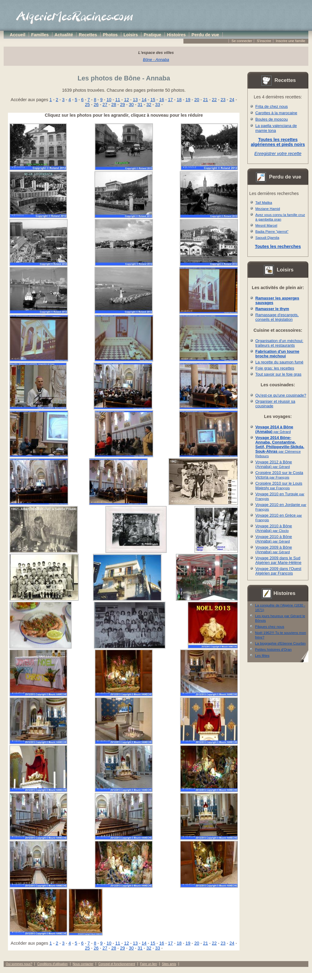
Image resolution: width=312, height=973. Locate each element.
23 (223, 99)
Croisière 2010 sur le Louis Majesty (278, 485)
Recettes (88, 34)
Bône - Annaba (156, 59)
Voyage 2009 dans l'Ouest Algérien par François (278, 570)
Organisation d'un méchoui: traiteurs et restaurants (279, 343)
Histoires (176, 34)
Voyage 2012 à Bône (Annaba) (273, 464)
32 (148, 104)
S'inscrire (264, 41)
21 (205, 99)
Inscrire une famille (290, 41)
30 (131, 104)
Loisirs (130, 34)
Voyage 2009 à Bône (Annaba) (273, 549)
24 (231, 99)
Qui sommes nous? (19, 964)
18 (179, 99)
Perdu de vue (205, 34)
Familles (40, 34)
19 (188, 99)
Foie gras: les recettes (274, 368)
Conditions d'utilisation (52, 964)
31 (140, 104)
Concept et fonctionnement (116, 964)
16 (161, 99)
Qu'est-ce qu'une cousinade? (280, 395)
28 (113, 104)
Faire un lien (148, 964)
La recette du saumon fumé (279, 362)
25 (87, 104)
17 (170, 99)
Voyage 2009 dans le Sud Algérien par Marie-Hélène (278, 560)
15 (153, 99)
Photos (110, 34)
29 (122, 104)
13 (135, 99)
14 (144, 99)
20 (196, 99)
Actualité (64, 34)
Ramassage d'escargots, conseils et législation (277, 317)
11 (117, 99)
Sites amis (169, 964)
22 (214, 99)
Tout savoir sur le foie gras (278, 374)
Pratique (152, 34)
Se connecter (242, 41)
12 (126, 99)
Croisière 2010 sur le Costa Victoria (279, 474)
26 (96, 104)
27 (104, 104)
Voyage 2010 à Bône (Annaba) (273, 528)
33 (157, 104)
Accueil (17, 34)
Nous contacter (83, 964)
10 (109, 99)
